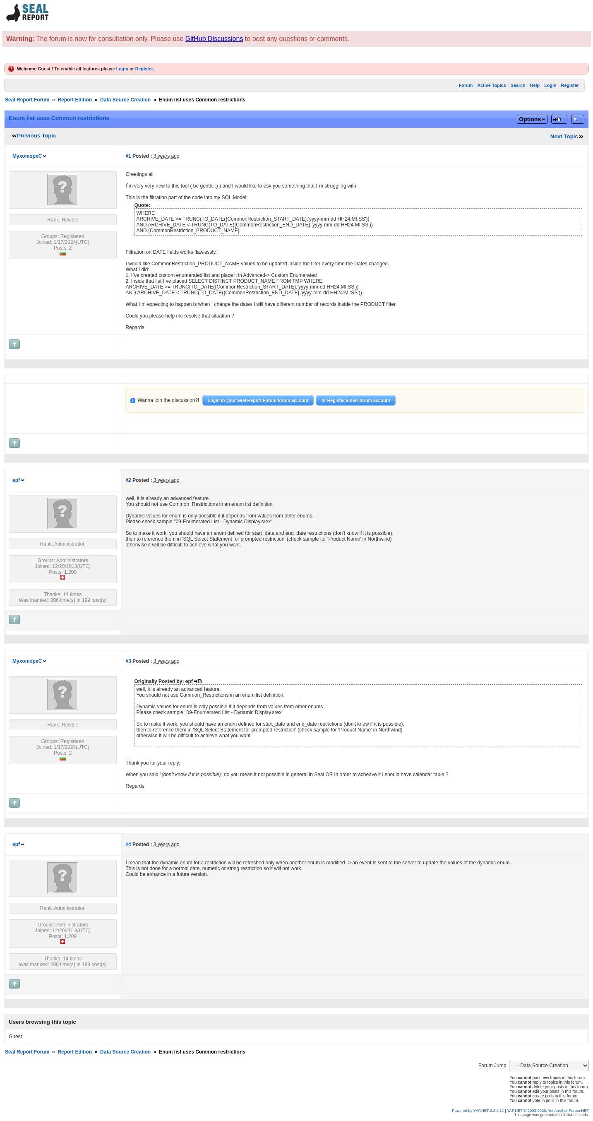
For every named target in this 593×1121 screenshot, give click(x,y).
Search (518, 85)
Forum (466, 85)
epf (16, 480)
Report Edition (75, 100)
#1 (128, 156)
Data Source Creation (125, 100)
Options (530, 119)
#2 (128, 480)
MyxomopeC (27, 156)
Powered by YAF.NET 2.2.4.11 (478, 1111)
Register (144, 68)
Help (535, 85)
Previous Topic (36, 135)
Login (122, 68)
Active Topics (491, 85)
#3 (128, 661)
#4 (128, 844)
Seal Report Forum (27, 100)
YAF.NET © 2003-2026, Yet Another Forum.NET (548, 1111)
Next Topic (564, 136)
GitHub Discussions (214, 38)
